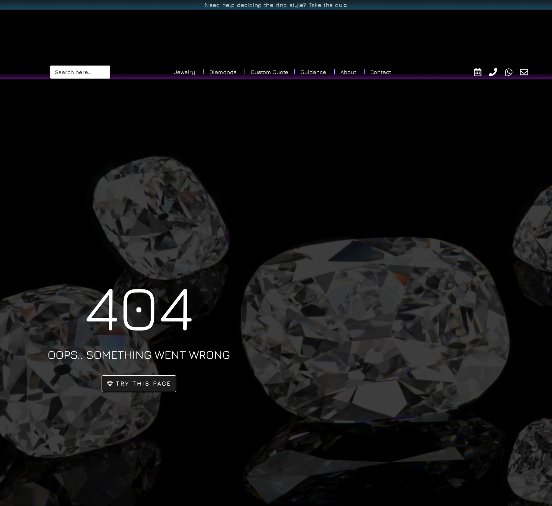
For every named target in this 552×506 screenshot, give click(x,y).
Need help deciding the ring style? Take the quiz (276, 5)
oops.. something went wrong (139, 353)
